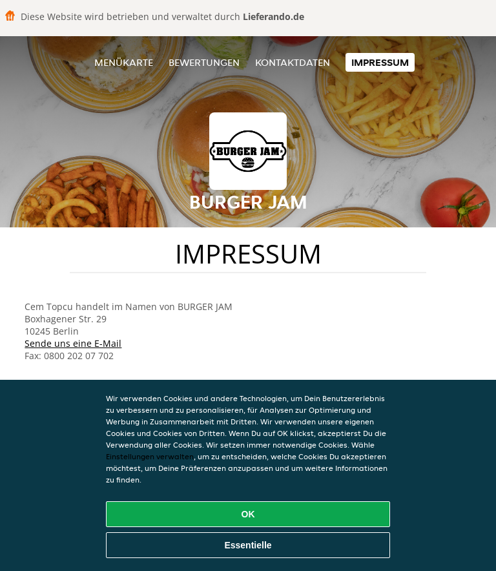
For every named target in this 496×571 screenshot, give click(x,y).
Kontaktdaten (292, 62)
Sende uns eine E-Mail (73, 343)
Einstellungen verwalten (150, 456)
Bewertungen (204, 62)
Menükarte (123, 62)
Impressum (380, 62)
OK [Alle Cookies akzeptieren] (248, 514)
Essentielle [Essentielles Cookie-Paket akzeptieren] (247, 545)
